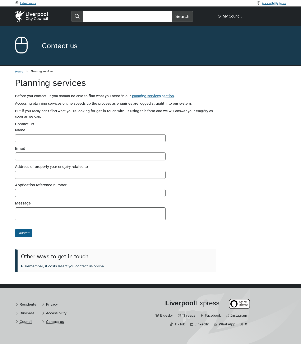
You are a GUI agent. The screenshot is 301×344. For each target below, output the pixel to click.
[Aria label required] (25, 46)
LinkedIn (201, 324)
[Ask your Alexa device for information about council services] (239, 304)
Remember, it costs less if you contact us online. (65, 266)
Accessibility (56, 313)
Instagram (238, 315)
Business (27, 313)
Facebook (213, 315)
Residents (28, 304)
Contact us (55, 321)
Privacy (52, 304)
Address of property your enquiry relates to (51, 166)
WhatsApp (227, 324)
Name (20, 130)
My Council (232, 16)
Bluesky (166, 315)
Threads (188, 315)
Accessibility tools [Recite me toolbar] (274, 3)
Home (19, 71)
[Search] (127, 16)
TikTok (179, 324)
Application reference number (40, 185)
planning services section (153, 96)
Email (20, 148)
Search (182, 16)
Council (26, 321)
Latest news (28, 3)
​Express (192, 303)
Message (23, 203)
